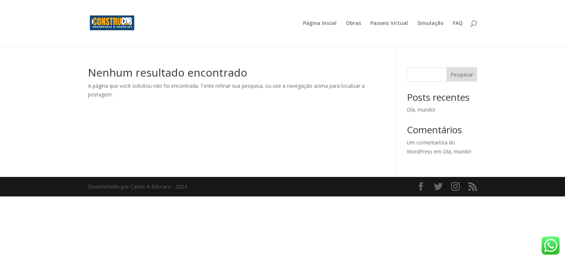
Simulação (430, 23)
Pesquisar (461, 74)
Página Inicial (320, 23)
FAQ (458, 23)
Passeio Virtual (389, 23)
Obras (353, 23)
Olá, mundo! (421, 109)
